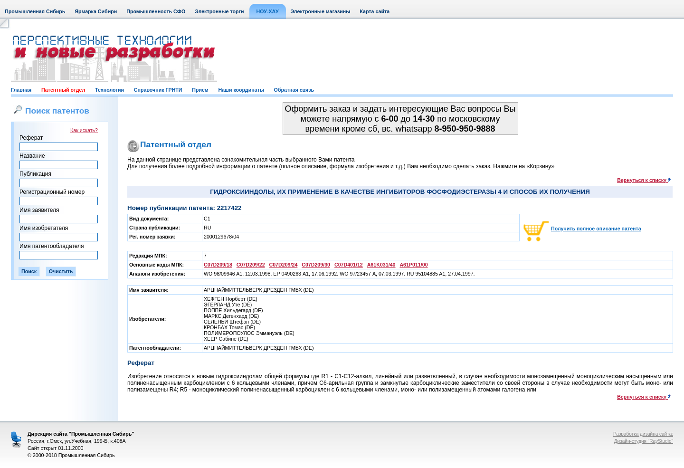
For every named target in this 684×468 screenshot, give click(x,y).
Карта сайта (375, 11)
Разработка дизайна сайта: (643, 434)
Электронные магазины (321, 11)
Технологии (109, 90)
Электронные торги (219, 11)
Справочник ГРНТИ (158, 90)
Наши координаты (241, 90)
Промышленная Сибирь (35, 11)
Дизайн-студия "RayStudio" (643, 441)
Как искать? (84, 130)
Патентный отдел (63, 90)
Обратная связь (294, 90)
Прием (200, 90)
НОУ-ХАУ (267, 11)
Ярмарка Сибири (96, 11)
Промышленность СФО (155, 11)
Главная (21, 90)
